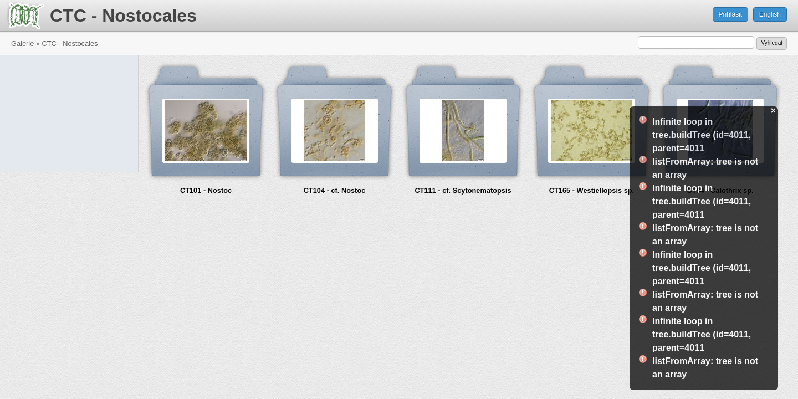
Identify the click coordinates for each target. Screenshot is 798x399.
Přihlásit (731, 14)
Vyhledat (771, 43)
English (770, 14)
